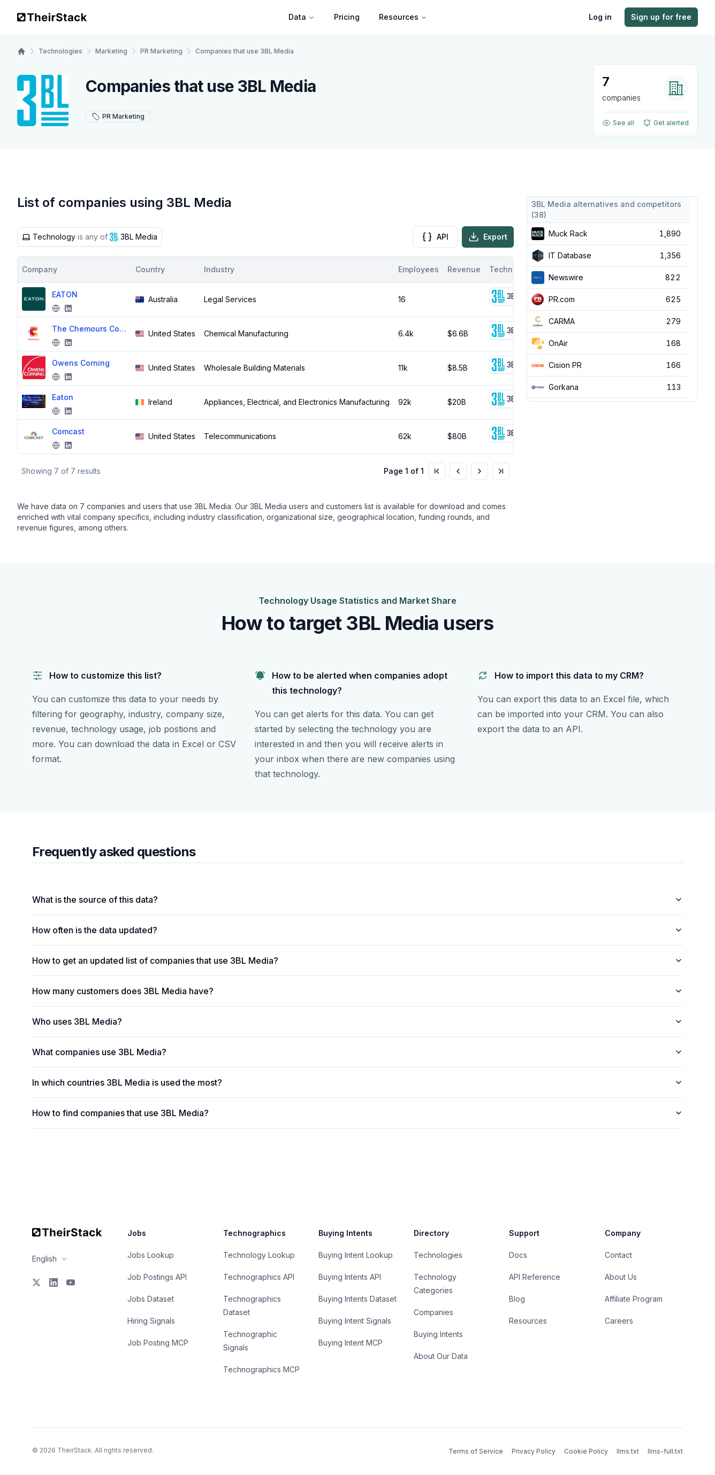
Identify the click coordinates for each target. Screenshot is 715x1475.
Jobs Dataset (150, 1298)
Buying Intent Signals (354, 1320)
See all (618, 123)
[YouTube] (70, 1282)
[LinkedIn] (53, 1282)
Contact (618, 1254)
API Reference (534, 1276)
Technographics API (258, 1276)
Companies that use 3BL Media (244, 51)
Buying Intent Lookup (355, 1254)
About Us (621, 1276)
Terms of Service (475, 1451)
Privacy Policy (534, 1451)
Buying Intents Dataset (357, 1298)
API (435, 237)
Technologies (60, 51)
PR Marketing (161, 51)
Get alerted (666, 123)
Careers (619, 1320)
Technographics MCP (261, 1369)
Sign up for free (661, 16)
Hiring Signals (151, 1320)
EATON (65, 294)
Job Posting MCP (157, 1342)
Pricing (347, 16)
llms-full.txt (665, 1451)
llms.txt (628, 1451)
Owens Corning (81, 362)
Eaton (62, 397)
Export (487, 237)
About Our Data (441, 1356)
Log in (600, 16)
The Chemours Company (89, 328)
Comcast (68, 431)
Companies (433, 1312)
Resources (403, 16)
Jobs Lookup (150, 1254)
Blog (517, 1298)
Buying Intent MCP (350, 1342)
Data (301, 16)
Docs (518, 1254)
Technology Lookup (259, 1254)
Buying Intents (438, 1334)
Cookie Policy (586, 1451)
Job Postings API (157, 1276)
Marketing (111, 51)
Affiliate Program (634, 1298)
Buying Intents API (349, 1276)
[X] (36, 1282)
